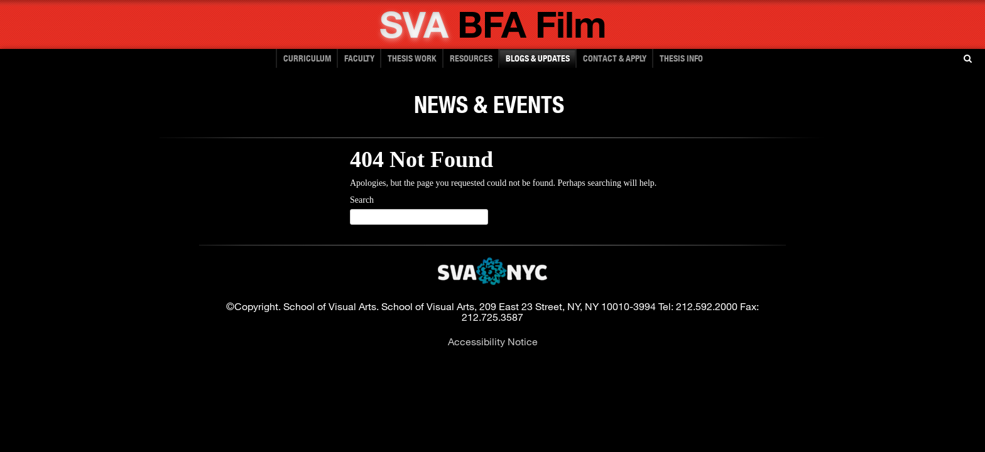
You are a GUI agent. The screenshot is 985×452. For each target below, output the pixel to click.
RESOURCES (471, 58)
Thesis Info (681, 58)
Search (362, 200)
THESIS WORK (412, 58)
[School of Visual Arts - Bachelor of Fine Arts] (492, 35)
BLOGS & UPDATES (538, 58)
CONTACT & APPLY (614, 58)
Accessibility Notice (493, 341)
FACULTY (359, 58)
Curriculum (307, 58)
